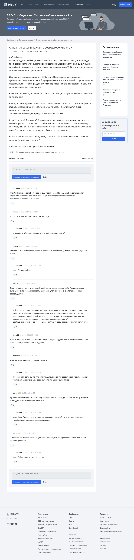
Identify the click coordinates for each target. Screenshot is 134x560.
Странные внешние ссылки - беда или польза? (111, 67)
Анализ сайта (109, 122)
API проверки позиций (77, 542)
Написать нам (105, 542)
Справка (103, 545)
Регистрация (125, 5)
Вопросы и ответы (26, 40)
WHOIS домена (43, 545)
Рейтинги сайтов (75, 549)
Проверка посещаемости (47, 531)
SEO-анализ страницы (46, 521)
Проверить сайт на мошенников (49, 549)
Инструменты (48, 5)
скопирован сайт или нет (54, 152)
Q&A (70, 517)
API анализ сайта (75, 538)
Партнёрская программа (78, 545)
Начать (114, 139)
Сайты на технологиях (77, 552)
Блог (88, 5)
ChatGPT (41, 528)
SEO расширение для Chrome (111, 531)
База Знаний (73, 528)
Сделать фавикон (44, 552)
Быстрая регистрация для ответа (27, 177)
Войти (31, 28)
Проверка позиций (109, 524)
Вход (114, 5)
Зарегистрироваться (16, 28)
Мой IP (40, 542)
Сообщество (78, 5)
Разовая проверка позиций (47, 524)
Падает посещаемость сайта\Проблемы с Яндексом (112, 102)
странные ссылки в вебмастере (31, 152)
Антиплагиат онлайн (45, 538)
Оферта (103, 549)
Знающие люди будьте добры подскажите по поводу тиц (112, 54)
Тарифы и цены (33, 5)
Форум (71, 521)
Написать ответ (87, 158)
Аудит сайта (42, 535)
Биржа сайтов (63, 5)
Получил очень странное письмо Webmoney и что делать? (113, 79)
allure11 (16, 52)
